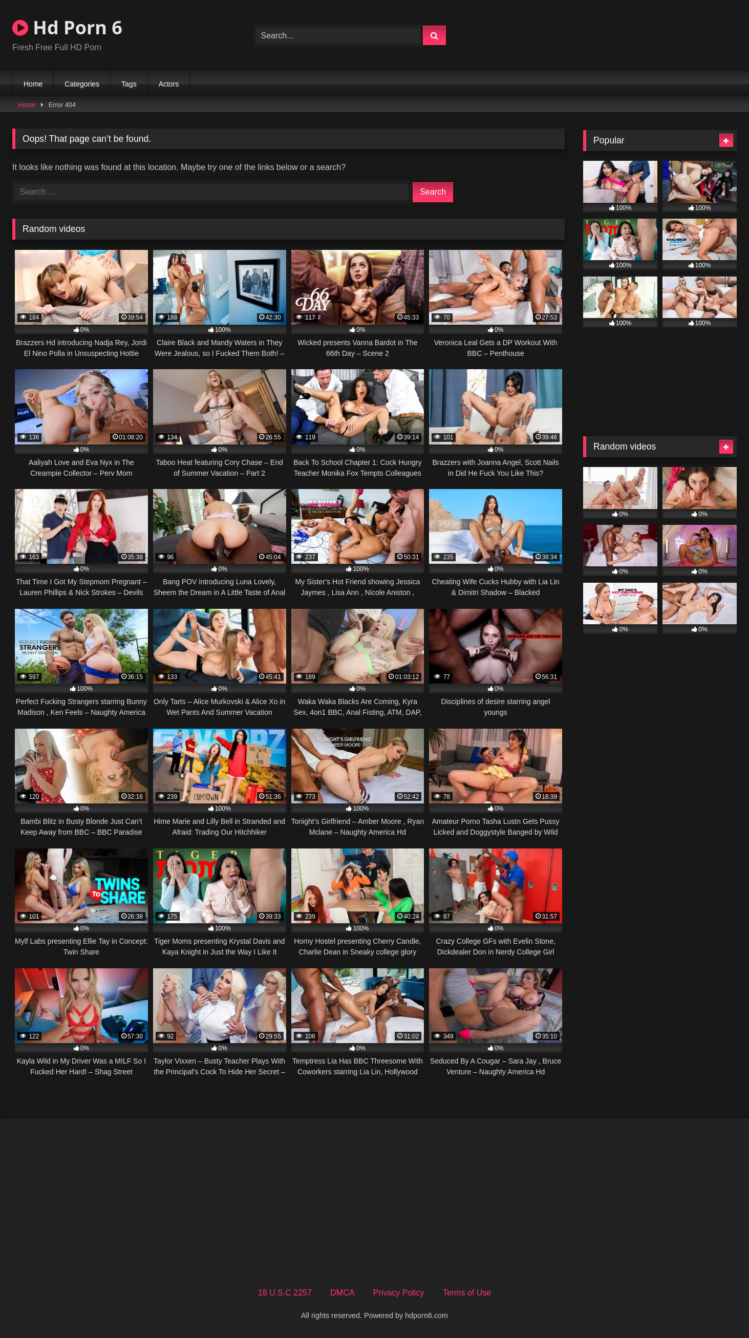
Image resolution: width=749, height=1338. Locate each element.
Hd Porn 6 (67, 27)
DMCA (342, 1292)
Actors (169, 84)
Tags (129, 84)
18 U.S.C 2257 (285, 1292)
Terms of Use (467, 1292)
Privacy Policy (398, 1292)
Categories (82, 84)
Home (33, 84)
